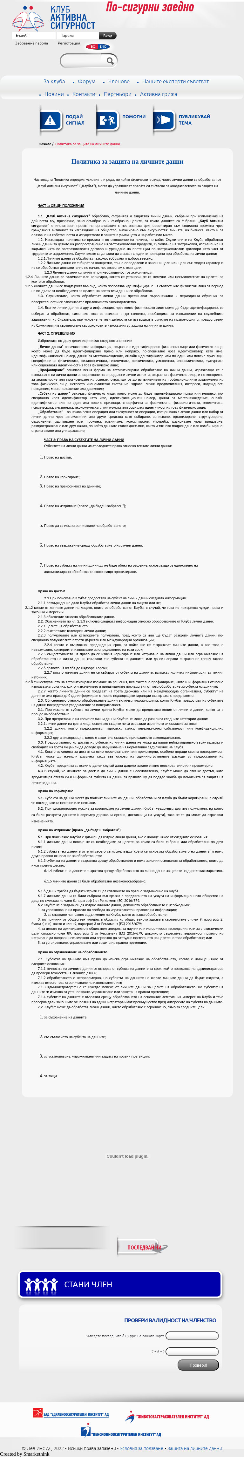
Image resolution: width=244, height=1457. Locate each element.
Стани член (88, 1285)
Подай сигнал (75, 120)
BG (93, 46)
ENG (103, 46)
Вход (107, 35)
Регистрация (69, 43)
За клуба (54, 81)
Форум (86, 81)
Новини (54, 94)
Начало (45, 144)
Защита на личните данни (194, 1448)
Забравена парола (31, 43)
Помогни (134, 117)
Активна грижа (158, 94)
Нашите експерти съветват (175, 81)
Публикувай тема (194, 120)
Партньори (118, 94)
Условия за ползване (141, 1448)
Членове (119, 81)
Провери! (198, 1365)
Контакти (83, 94)
